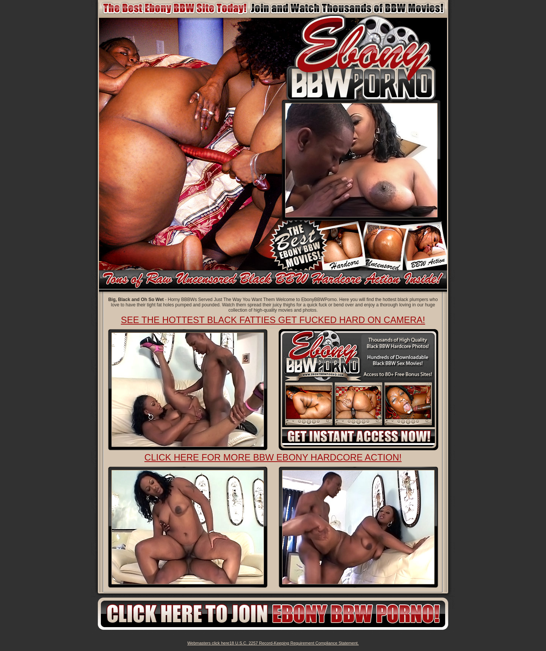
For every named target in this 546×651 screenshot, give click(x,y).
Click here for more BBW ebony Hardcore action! (273, 457)
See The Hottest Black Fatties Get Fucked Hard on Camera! (273, 320)
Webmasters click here (208, 643)
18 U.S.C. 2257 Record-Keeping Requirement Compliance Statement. (294, 643)
